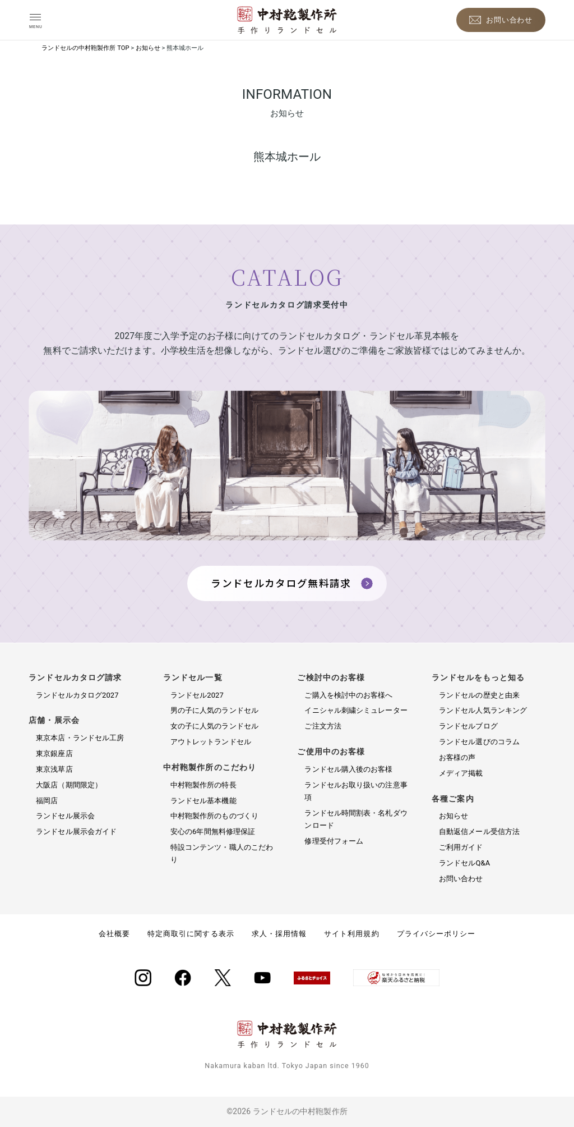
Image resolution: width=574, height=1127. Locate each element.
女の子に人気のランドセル (214, 726)
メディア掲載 (461, 773)
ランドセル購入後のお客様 (348, 769)
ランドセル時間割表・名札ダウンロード (355, 819)
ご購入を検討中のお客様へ (348, 695)
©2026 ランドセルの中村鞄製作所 (286, 1111)
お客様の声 (457, 757)
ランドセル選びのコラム (479, 741)
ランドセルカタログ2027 (77, 695)
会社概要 (114, 933)
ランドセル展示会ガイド (76, 831)
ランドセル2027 (197, 695)
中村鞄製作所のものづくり (214, 816)
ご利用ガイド (461, 847)
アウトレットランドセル (210, 741)
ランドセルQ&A (464, 863)
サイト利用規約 (351, 933)
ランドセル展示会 (65, 816)
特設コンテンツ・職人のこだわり (221, 853)
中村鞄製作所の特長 (203, 785)
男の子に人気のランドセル (214, 710)
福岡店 (47, 800)
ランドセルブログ (468, 726)
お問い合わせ (461, 878)
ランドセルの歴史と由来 (479, 695)
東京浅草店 (54, 769)
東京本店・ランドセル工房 (80, 738)
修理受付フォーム (333, 841)
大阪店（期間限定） (69, 785)
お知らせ (453, 816)
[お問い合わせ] (500, 20)
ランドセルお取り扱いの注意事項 (355, 791)
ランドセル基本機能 (203, 800)
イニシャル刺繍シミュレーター (355, 710)
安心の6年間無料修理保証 (212, 831)
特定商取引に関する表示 (190, 933)
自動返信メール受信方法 (479, 831)
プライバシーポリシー (436, 933)
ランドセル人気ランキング (483, 710)
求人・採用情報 (279, 933)
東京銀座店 (54, 753)
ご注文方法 (322, 726)
